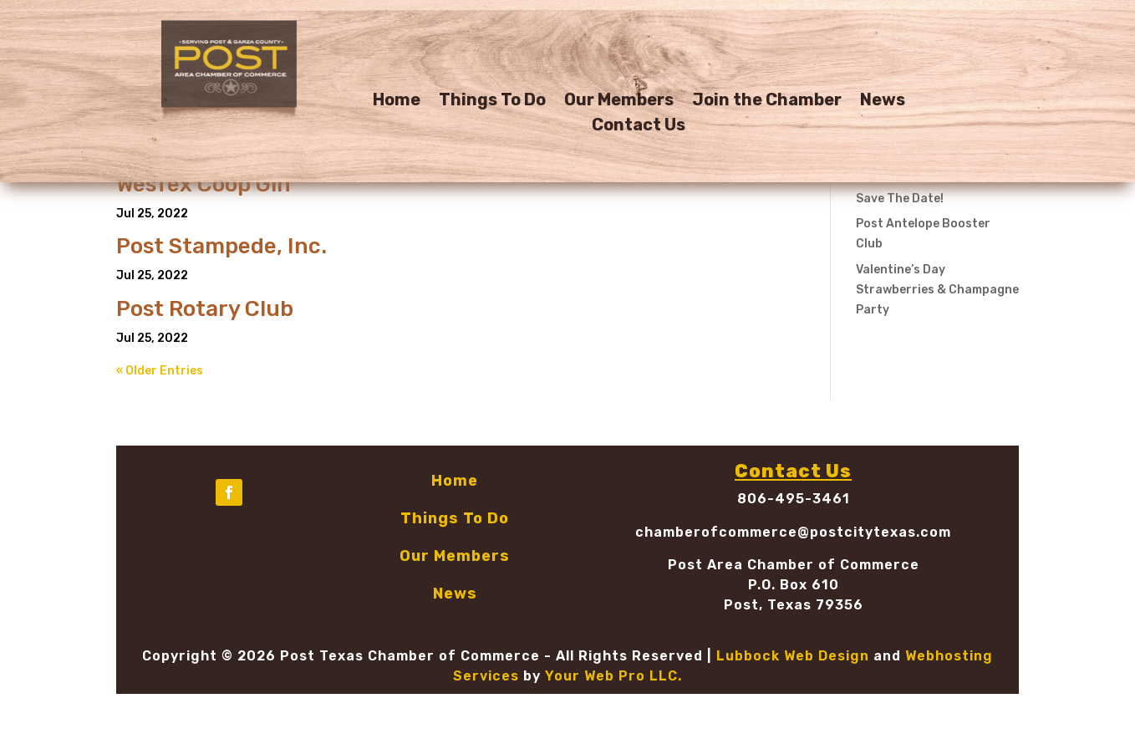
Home (396, 102)
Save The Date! (900, 198)
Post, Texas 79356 (793, 605)
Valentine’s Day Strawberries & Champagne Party (937, 289)
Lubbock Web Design (792, 656)
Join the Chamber (767, 102)
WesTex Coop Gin (203, 184)
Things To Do (492, 102)
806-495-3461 (793, 499)
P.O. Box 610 (793, 585)
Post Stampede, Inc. (221, 246)
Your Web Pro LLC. (613, 676)
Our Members (619, 102)
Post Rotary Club (204, 309)
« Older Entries (159, 371)
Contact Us (638, 127)
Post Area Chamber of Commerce (793, 565)
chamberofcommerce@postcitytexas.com (793, 532)
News (882, 102)
